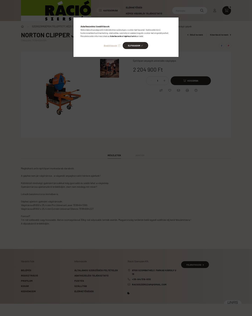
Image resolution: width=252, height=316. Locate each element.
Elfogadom (134, 45)
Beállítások (110, 45)
